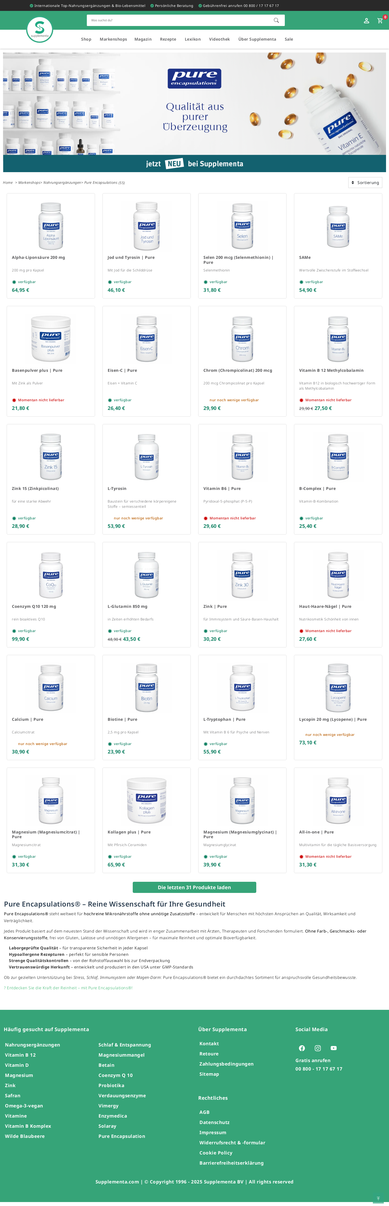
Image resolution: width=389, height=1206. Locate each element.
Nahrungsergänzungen (62, 182)
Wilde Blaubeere (25, 1140)
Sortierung (365, 182)
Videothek (219, 39)
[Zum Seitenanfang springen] (378, 1198)
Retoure (209, 1057)
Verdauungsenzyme (122, 1099)
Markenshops (113, 39)
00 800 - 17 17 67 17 (318, 1073)
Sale (289, 39)
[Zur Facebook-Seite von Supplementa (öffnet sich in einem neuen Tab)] (303, 1051)
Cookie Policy (216, 1156)
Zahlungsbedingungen (226, 1068)
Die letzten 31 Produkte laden (194, 891)
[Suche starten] (276, 20)
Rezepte (168, 39)
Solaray (107, 1130)
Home (8, 182)
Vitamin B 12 (20, 1059)
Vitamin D (17, 1069)
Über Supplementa (257, 39)
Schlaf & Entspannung (124, 1048)
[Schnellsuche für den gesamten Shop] (178, 20)
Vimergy (108, 1109)
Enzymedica (112, 1120)
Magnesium (19, 1079)
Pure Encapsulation (121, 1140)
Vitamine (16, 1120)
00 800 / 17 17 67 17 (261, 5)
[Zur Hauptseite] (39, 24)
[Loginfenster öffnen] (367, 20)
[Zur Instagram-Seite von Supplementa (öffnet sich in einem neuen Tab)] (319, 1051)
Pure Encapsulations (101, 182)
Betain (106, 1069)
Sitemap (209, 1078)
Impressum (213, 1136)
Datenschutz (214, 1126)
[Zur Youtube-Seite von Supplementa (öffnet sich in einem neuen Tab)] (335, 1051)
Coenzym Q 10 (115, 1079)
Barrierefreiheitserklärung (231, 1167)
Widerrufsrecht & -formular (232, 1146)
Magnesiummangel (121, 1059)
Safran (12, 1099)
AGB (204, 1116)
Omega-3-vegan (24, 1109)
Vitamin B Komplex (28, 1130)
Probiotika (111, 1089)
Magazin (143, 39)
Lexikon (193, 39)
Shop (86, 39)
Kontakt (209, 1047)
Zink (10, 1089)
